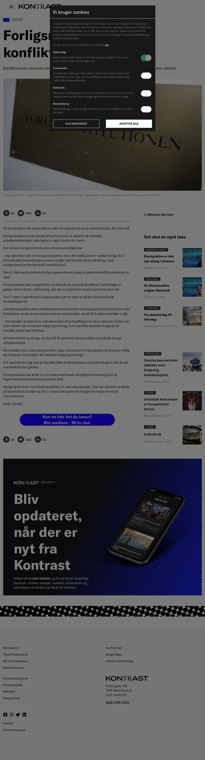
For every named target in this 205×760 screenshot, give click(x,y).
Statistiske (59, 87)
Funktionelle (60, 68)
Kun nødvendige (76, 123)
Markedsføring (61, 103)
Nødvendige (59, 52)
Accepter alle (129, 123)
